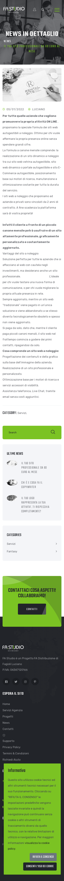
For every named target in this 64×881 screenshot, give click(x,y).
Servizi (11, 543)
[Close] (40, 866)
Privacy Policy (11, 747)
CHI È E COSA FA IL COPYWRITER (31, 485)
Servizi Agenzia (13, 710)
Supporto (8, 741)
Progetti (8, 716)
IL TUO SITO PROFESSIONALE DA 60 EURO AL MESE (34, 468)
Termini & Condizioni (16, 753)
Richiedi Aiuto (11, 759)
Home (6, 704)
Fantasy (12, 551)
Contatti (8, 729)
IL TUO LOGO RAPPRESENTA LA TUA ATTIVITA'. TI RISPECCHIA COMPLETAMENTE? (35, 505)
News (7, 41)
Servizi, (22, 413)
